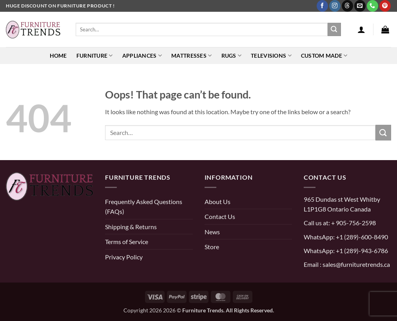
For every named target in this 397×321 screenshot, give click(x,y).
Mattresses (191, 55)
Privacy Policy (124, 257)
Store (212, 246)
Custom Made (324, 55)
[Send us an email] (360, 6)
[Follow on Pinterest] (385, 6)
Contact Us (220, 216)
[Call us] (372, 6)
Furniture (94, 55)
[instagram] (30, 228)
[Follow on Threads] (347, 6)
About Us (217, 201)
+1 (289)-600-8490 (361, 237)
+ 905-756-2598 (353, 222)
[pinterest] (14, 228)
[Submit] (334, 29)
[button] (361, 29)
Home (58, 55)
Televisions (271, 55)
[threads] (55, 228)
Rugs (231, 55)
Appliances (142, 55)
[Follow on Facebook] (322, 6)
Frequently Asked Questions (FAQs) (143, 206)
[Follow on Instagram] (335, 6)
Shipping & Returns (131, 226)
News (212, 231)
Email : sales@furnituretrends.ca (347, 264)
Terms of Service (126, 241)
